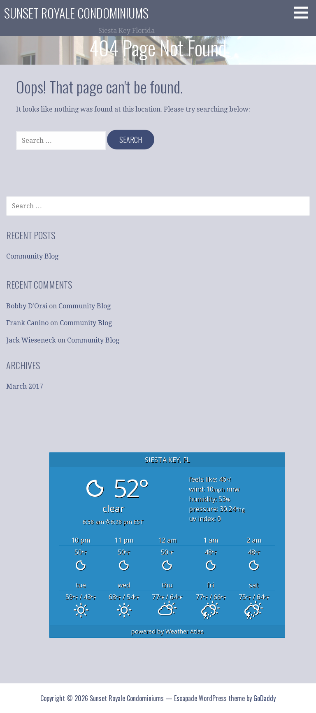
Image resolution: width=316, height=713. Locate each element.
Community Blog (32, 256)
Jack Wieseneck (31, 340)
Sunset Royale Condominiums (76, 13)
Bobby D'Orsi (26, 306)
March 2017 (24, 386)
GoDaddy (264, 698)
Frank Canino (27, 323)
